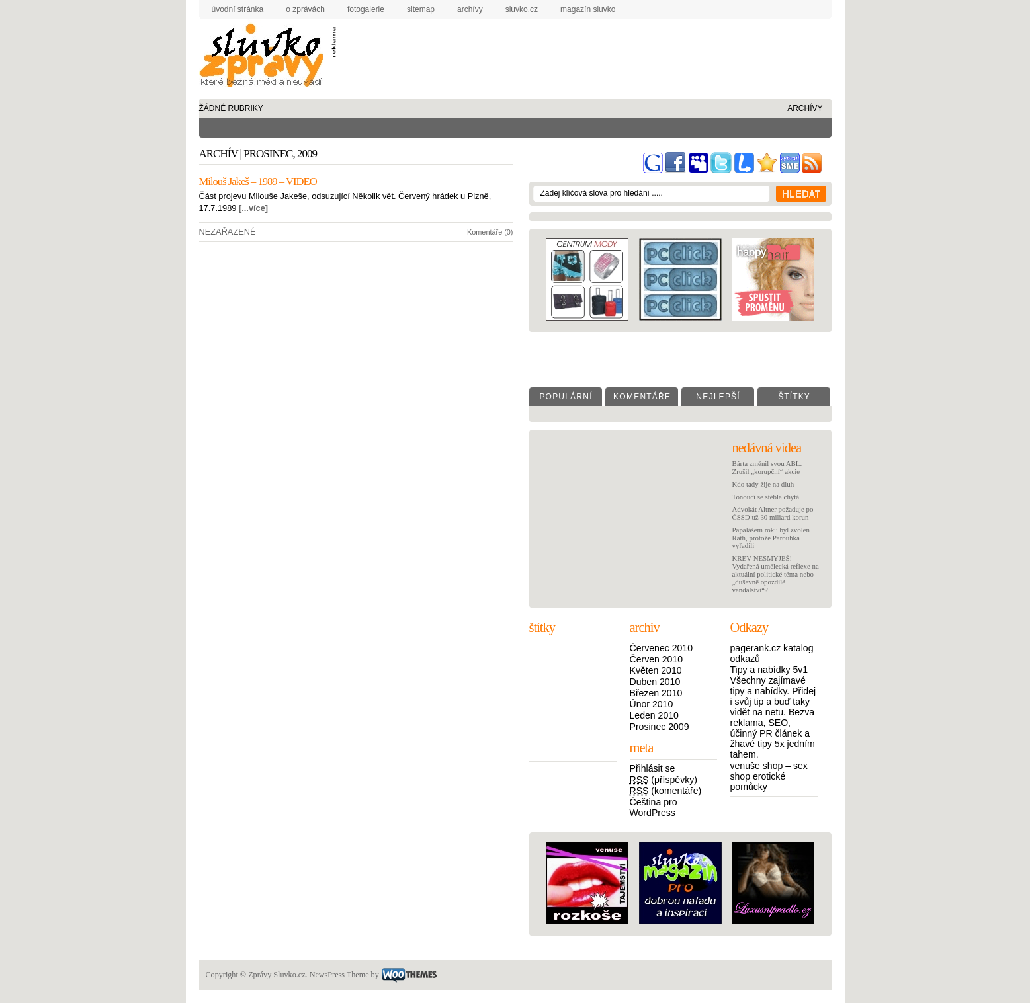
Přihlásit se (652, 768)
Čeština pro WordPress (653, 807)
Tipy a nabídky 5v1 (769, 669)
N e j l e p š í (717, 396)
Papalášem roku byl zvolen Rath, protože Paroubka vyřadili (771, 537)
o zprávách (305, 9)
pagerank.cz (755, 648)
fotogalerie (365, 9)
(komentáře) (666, 790)
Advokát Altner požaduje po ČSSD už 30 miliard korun (773, 513)
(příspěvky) (664, 779)
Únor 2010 (651, 704)
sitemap (421, 9)
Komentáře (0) (490, 232)
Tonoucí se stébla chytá (766, 497)
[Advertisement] (577, 49)
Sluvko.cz (521, 9)
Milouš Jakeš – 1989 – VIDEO (258, 181)
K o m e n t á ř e (641, 396)
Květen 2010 (656, 670)
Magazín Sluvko (587, 9)
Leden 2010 (654, 715)
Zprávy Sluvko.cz (265, 57)
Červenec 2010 (661, 648)
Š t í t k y (793, 396)
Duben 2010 (655, 681)
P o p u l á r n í (565, 396)
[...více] (253, 208)
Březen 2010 (656, 693)
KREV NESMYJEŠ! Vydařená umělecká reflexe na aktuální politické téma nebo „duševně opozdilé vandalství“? (775, 574)
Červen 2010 (656, 659)
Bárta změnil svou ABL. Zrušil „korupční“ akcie (767, 467)
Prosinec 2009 (659, 726)
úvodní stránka (238, 9)
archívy (470, 9)
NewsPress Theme (339, 974)
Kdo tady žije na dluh (763, 484)
